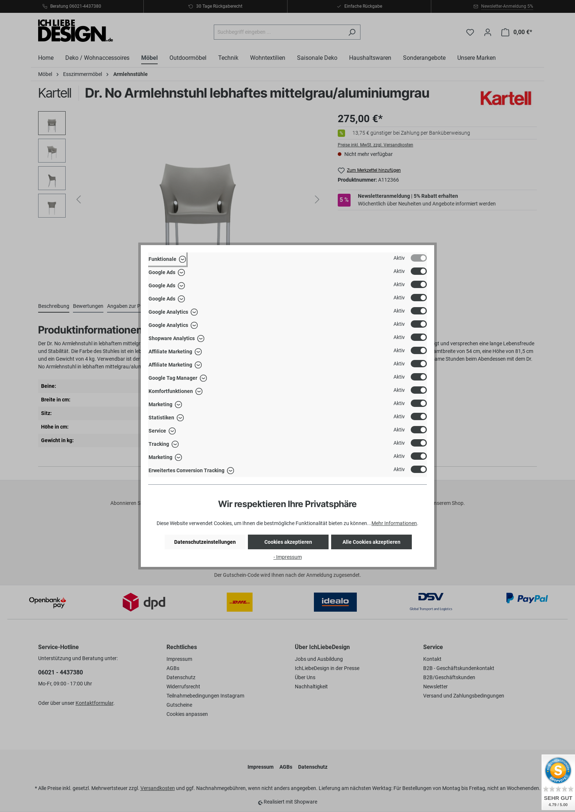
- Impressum (288, 557)
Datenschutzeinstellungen (205, 542)
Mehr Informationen (394, 523)
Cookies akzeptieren (288, 542)
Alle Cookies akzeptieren (371, 542)
